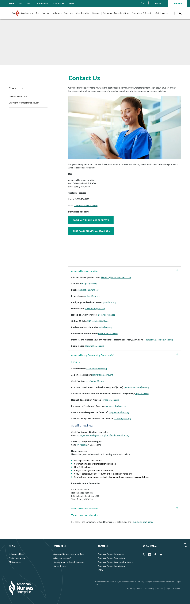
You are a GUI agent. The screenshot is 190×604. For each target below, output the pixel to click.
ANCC (29, 3)
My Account (82, 444)
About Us (103, 546)
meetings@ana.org (106, 314)
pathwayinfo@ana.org (116, 406)
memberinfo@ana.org (95, 308)
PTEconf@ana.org (122, 418)
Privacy (160, 588)
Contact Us (16, 88)
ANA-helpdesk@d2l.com (98, 321)
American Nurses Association (111, 558)
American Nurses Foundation (111, 566)
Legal (168, 588)
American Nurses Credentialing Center (115, 562)
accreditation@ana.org (96, 368)
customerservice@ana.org (86, 205)
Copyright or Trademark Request (24, 102)
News (71, 3)
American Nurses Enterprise (111, 554)
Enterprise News (16, 554)
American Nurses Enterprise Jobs (68, 554)
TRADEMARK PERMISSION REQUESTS (91, 231)
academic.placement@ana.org (159, 339)
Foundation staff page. (142, 522)
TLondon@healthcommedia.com (116, 277)
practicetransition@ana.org (136, 387)
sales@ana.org (106, 327)
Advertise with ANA (18, 96)
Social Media (149, 546)
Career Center (60, 566)
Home (11, 3)
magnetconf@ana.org (119, 412)
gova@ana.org (109, 302)
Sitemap (176, 588)
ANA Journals (15, 562)
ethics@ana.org (92, 296)
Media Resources (17, 558)
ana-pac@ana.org (89, 283)
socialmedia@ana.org (94, 345)
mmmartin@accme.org (102, 374)
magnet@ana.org (111, 399)
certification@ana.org (96, 381)
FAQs (100, 570)
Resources (58, 3)
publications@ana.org (89, 289)
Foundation (42, 3)
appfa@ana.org (142, 393)
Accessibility (149, 588)
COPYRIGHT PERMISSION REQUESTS (91, 220)
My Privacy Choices (134, 588)
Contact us (59, 546)
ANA (21, 3)
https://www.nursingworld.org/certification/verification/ (103, 435)
